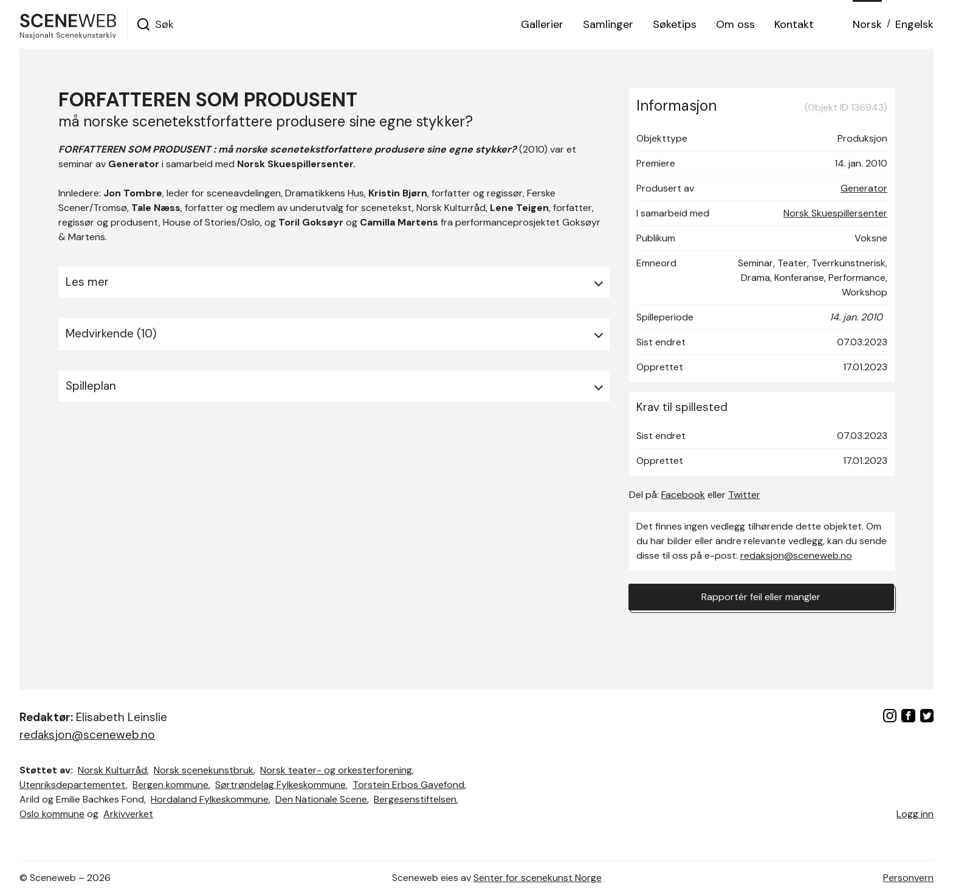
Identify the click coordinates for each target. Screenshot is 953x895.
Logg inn (915, 813)
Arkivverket (128, 813)
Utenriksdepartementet (72, 784)
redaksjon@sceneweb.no (796, 555)
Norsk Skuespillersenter (835, 213)
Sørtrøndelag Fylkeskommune (280, 784)
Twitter (744, 494)
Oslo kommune (51, 813)
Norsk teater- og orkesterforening (336, 770)
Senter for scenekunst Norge (537, 877)
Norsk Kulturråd (112, 770)
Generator (864, 188)
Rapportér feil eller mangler (761, 596)
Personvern (908, 877)
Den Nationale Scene (321, 799)
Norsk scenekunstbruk (203, 770)
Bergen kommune (170, 784)
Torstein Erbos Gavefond (408, 784)
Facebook (683, 494)
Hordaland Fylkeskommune (210, 799)
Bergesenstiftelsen (415, 799)
